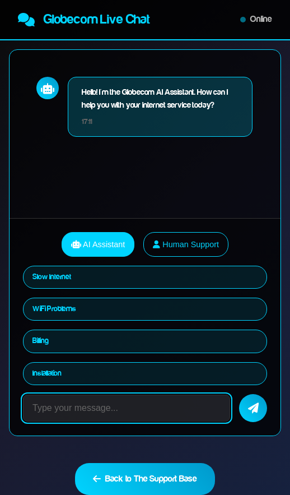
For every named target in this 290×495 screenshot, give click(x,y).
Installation (47, 373)
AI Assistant (98, 244)
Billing (40, 340)
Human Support (186, 244)
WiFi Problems (54, 308)
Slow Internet (51, 276)
